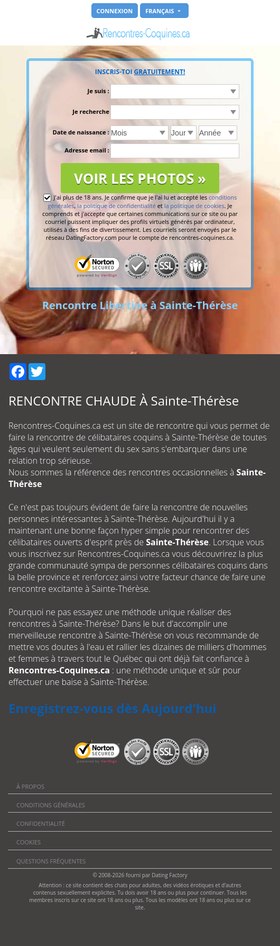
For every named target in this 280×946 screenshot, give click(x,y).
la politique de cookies (194, 206)
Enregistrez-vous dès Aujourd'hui (112, 708)
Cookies (28, 842)
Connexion (115, 11)
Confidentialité (40, 823)
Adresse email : (86, 150)
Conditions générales (50, 805)
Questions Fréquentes (51, 861)
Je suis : (98, 91)
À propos (30, 786)
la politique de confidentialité (116, 206)
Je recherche (90, 111)
